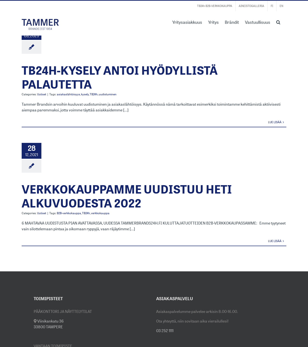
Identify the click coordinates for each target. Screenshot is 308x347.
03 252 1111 (164, 330)
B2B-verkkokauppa (69, 213)
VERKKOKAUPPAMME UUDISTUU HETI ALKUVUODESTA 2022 (127, 196)
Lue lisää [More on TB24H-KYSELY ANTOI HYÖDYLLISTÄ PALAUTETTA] (275, 122)
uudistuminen (107, 94)
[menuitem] (272, 6)
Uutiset (41, 94)
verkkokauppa (100, 213)
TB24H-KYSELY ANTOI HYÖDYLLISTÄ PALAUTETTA (120, 77)
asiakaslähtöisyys (68, 94)
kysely (85, 94)
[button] (278, 22)
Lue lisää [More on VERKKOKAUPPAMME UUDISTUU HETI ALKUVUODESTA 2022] (275, 241)
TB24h (94, 94)
